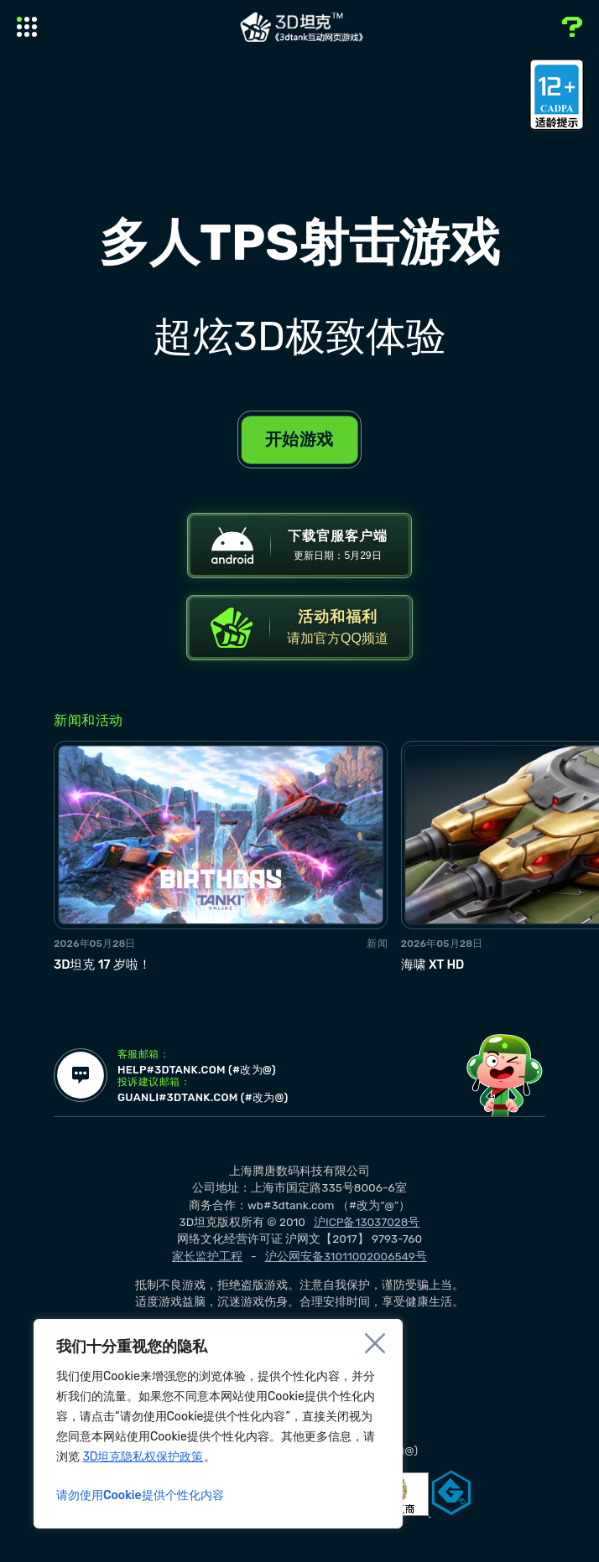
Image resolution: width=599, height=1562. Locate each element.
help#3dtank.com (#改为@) (215, 1087)
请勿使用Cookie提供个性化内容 (140, 1495)
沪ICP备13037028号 (367, 1240)
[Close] (375, 1343)
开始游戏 (299, 439)
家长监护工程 (207, 1274)
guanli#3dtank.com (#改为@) (222, 1117)
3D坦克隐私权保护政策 (142, 1457)
